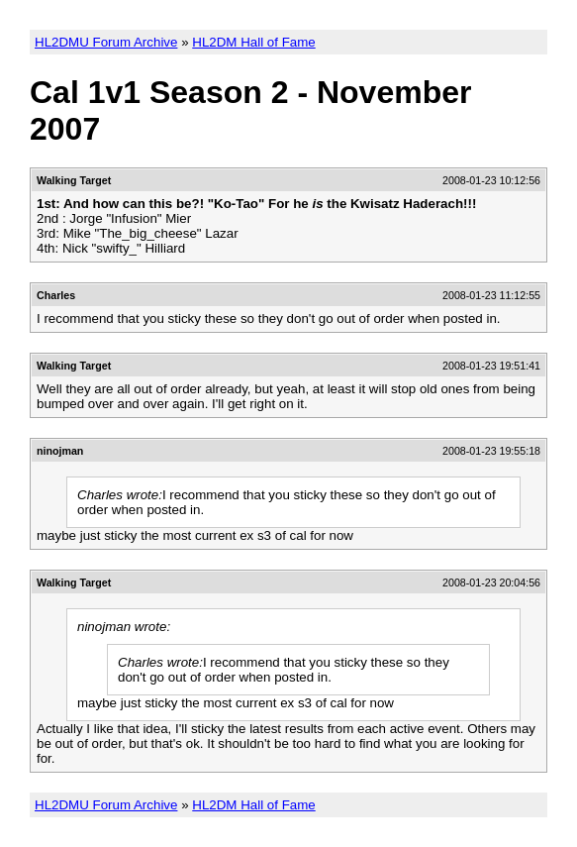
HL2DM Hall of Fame (253, 42)
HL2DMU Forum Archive (106, 42)
